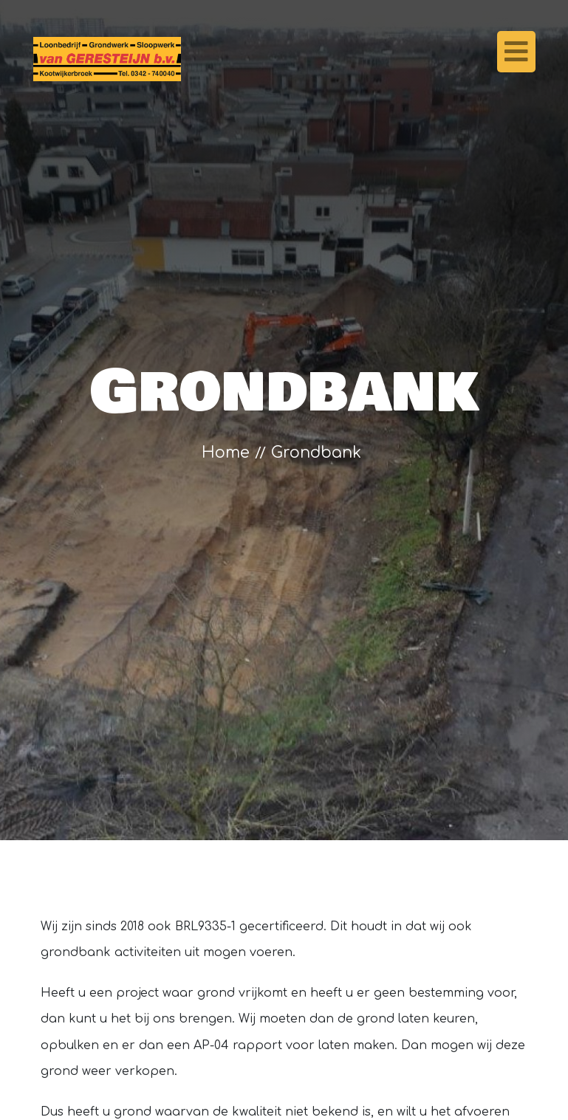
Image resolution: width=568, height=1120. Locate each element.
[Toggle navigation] (516, 51)
